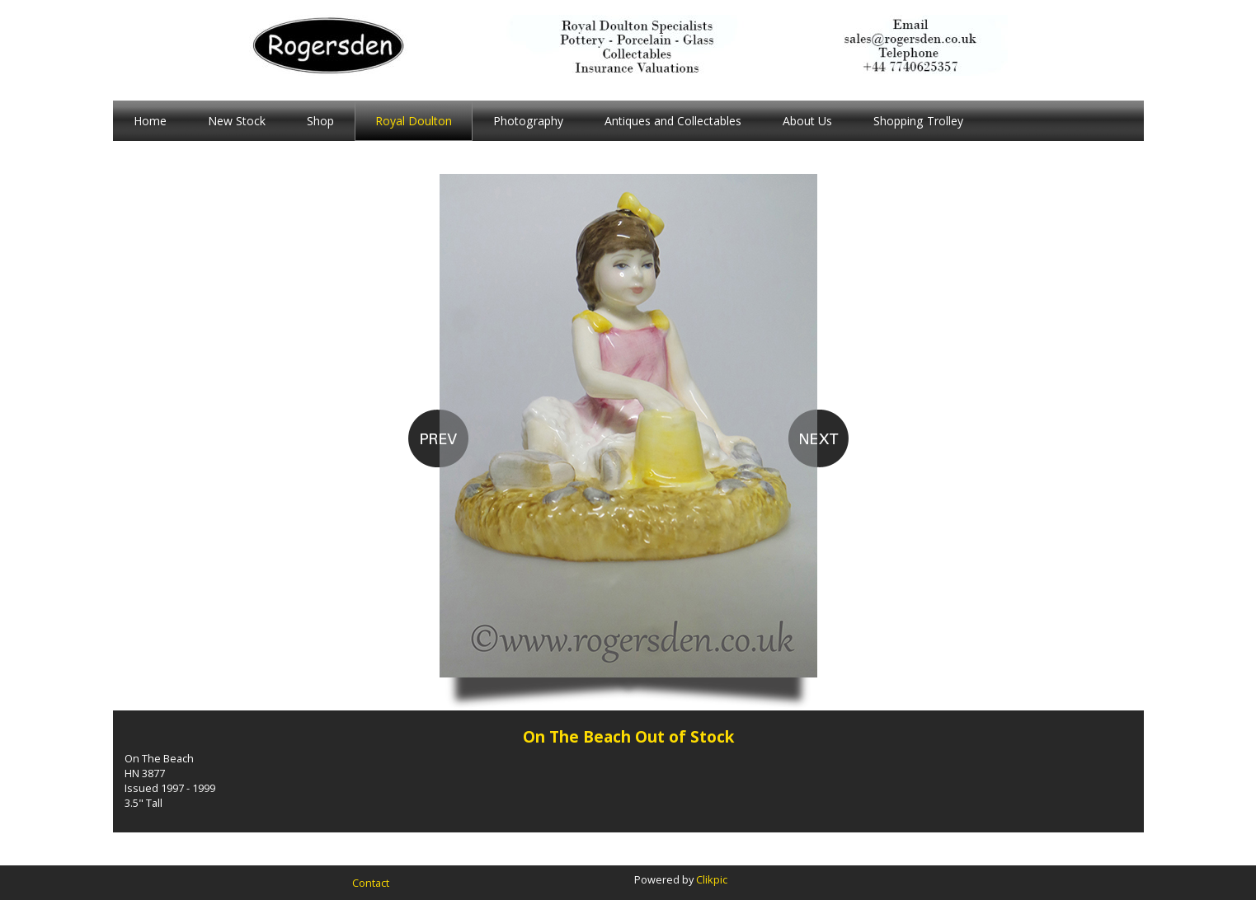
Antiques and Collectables (672, 121)
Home (150, 121)
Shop (320, 121)
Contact (370, 882)
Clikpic (711, 879)
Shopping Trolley (918, 121)
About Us (807, 121)
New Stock (237, 121)
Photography (528, 121)
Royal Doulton (413, 121)
